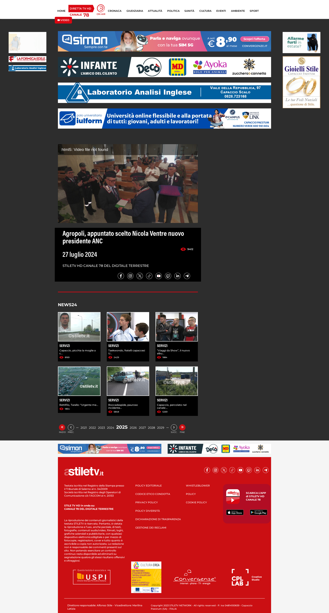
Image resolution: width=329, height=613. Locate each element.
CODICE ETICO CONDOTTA (152, 494)
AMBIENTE (238, 10)
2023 (101, 428)
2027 (142, 428)
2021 (84, 428)
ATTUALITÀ (155, 10)
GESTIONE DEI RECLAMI (150, 527)
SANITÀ (189, 10)
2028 (151, 428)
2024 (110, 428)
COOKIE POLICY (196, 502)
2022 (92, 428)
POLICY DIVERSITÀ (147, 510)
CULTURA (205, 10)
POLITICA (173, 10)
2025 (122, 427)
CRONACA (114, 10)
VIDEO (63, 20)
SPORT (254, 10)
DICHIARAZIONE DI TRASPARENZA (158, 519)
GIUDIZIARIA (135, 10)
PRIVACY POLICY (146, 502)
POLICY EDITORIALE (148, 485)
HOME (61, 10)
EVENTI (221, 10)
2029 (160, 428)
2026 (133, 428)
